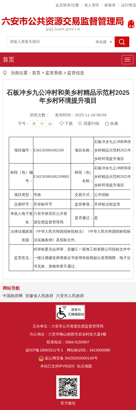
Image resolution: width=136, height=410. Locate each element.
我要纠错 (91, 123)
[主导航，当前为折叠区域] (127, 59)
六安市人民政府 (70, 295)
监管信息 (75, 73)
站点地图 (84, 366)
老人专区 (91, 5)
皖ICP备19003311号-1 (44, 350)
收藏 (114, 123)
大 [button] (34, 123)
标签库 (110, 5)
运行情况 (128, 5)
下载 (69, 123)
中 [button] (42, 123)
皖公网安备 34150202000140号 (67, 358)
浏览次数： (40, 115)
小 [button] (50, 123)
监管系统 (53, 73)
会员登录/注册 (67, 5)
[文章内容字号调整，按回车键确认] (36, 123)
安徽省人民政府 (39, 295)
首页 (8, 59)
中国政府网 (13, 295)
